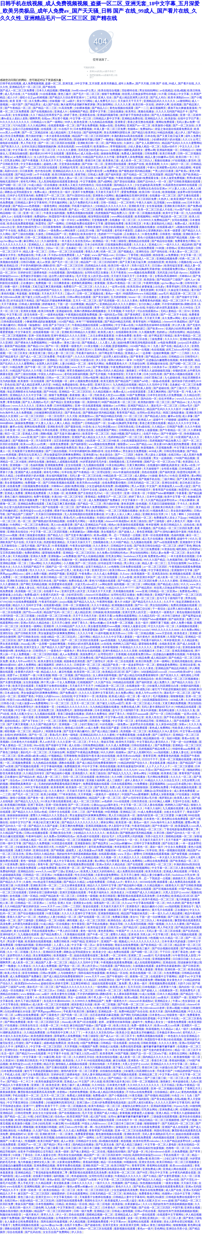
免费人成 (115, 787)
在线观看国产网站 (106, 430)
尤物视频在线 (117, 461)
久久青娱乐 (25, 966)
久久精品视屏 (44, 1183)
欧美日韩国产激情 (49, 1141)
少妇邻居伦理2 (75, 594)
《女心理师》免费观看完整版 (82, 258)
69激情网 (195, 1106)
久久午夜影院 (66, 699)
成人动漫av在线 (90, 153)
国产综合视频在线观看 (86, 808)
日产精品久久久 (88, 878)
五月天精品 (168, 1085)
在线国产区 (106, 878)
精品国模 (146, 255)
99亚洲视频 (112, 811)
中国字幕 (177, 1207)
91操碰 (153, 475)
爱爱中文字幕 (98, 111)
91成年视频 (102, 633)
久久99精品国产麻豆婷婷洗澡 (22, 906)
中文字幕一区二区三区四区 (46, 1046)
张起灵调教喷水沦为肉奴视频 (24, 391)
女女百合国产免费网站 (56, 1232)
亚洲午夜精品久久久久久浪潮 (68, 335)
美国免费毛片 (88, 654)
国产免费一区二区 (125, 1148)
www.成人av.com (44, 938)
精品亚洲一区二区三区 (183, 293)
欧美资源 (30, 657)
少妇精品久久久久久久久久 (111, 206)
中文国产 (152, 486)
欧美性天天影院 (125, 741)
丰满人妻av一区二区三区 (184, 251)
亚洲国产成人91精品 (106, 1113)
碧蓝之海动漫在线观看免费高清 (174, 129)
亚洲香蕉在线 (87, 115)
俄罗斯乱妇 (166, 797)
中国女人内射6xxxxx (50, 374)
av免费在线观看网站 (125, 615)
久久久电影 (62, 938)
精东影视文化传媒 (82, 1004)
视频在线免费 (124, 139)
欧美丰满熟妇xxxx (179, 97)
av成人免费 (92, 727)
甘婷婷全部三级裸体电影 (33, 272)
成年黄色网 (53, 188)
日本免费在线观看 (52, 419)
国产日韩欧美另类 (26, 633)
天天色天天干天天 (51, 160)
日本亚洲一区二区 (15, 430)
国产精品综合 (83, 675)
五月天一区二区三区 (85, 300)
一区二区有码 (126, 202)
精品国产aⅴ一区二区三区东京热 (78, 1078)
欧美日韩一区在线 (144, 104)
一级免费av (54, 230)
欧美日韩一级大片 (119, 265)
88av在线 (39, 745)
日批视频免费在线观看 (118, 244)
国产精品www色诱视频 (26, 206)
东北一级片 (142, 622)
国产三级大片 (179, 388)
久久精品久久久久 (129, 857)
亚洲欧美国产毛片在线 (122, 1158)
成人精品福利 (58, 132)
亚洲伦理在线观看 (116, 164)
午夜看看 (182, 493)
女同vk (112, 1116)
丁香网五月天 (193, 1088)
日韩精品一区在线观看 (138, 458)
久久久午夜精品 (101, 605)
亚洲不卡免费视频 (83, 192)
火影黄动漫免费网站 (107, 874)
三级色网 (38, 1207)
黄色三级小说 (72, 342)
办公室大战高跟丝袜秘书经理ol (22, 507)
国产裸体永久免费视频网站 (31, 342)
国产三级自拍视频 (23, 234)
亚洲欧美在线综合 (18, 531)
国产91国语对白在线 (79, 195)
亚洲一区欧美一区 (135, 493)
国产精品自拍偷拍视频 (109, 657)
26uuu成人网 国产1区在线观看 (79, 1022)
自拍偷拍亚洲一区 (75, 468)
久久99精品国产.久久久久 (48, 598)
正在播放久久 (132, 234)
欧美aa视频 (101, 535)
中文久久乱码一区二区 (161, 626)
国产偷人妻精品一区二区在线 (88, 1151)
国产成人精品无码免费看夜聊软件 (139, 675)
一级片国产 (17, 104)
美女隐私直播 (157, 762)
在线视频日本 (147, 650)
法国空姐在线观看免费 (125, 1008)
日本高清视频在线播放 (57, 857)
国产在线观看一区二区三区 (58, 507)
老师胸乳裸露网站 (82, 283)
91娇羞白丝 (88, 360)
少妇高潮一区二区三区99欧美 (102, 440)
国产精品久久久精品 (149, 1179)
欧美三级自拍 (139, 521)
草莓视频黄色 (100, 398)
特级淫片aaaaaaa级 (138, 713)
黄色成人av (50, 1158)
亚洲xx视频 (173, 1008)
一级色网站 (102, 987)
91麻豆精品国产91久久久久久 (40, 269)
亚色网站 (120, 125)
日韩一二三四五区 (67, 888)
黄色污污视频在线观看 (102, 580)
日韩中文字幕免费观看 (147, 843)
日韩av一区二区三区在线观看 (66, 251)
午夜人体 (41, 255)
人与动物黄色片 (77, 846)
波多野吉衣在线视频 (142, 724)
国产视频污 (62, 1008)
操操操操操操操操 (18, 815)
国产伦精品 (132, 1183)
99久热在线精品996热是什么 (70, 668)
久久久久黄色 (130, 300)
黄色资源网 (147, 290)
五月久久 (196, 300)
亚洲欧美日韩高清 (163, 507)
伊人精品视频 (194, 1214)
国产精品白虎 (27, 776)
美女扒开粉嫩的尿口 (134, 328)
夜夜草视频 (11, 209)
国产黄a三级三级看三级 (188, 1067)
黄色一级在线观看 (109, 318)
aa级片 (71, 101)
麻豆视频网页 (158, 108)
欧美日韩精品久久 (172, 524)
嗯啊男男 (35, 118)
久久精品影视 (190, 640)
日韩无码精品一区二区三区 (144, 482)
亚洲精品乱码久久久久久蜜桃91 (118, 304)
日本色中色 (8, 808)
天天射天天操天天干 (107, 192)
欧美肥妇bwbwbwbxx (27, 983)
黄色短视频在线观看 (122, 108)
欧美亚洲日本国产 (145, 577)
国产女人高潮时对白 (148, 143)
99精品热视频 (165, 132)
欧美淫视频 (47, 1137)
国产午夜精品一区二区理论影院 (92, 472)
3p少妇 (8, 727)
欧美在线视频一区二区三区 (146, 973)
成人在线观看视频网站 (148, 962)
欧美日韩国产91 (121, 1165)
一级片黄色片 (142, 636)
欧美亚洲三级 (38, 353)
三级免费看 (156, 339)
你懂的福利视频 (190, 685)
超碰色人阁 (51, 164)
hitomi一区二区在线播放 (143, 297)
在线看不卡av (52, 591)
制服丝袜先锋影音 (11, 1214)
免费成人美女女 (27, 230)
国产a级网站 (105, 181)
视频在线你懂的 (117, 1151)
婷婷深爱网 (94, 419)
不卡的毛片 (129, 311)
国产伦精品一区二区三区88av (125, 1078)
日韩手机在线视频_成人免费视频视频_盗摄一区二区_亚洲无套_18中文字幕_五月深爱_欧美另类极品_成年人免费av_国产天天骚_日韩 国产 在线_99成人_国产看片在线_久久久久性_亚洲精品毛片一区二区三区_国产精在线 (100, 11)
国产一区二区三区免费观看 (144, 549)
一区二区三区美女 (17, 353)
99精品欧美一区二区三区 (118, 475)
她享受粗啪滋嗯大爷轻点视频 (118, 237)
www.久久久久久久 (23, 405)
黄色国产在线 (136, 164)
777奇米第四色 (68, 794)
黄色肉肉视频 (189, 1092)
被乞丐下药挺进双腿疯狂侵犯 (169, 689)
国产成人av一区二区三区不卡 (73, 339)
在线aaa (46, 118)
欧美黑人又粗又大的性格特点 (77, 185)
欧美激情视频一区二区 (187, 1057)
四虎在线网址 (177, 332)
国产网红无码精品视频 (34, 584)
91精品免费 (17, 367)
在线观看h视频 (53, 605)
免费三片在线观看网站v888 (38, 318)
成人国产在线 (51, 104)
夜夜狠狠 (75, 395)
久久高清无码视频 (136, 923)
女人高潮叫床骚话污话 (88, 279)
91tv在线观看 (122, 801)
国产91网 (9, 587)
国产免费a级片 (69, 692)
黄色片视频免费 (28, 500)
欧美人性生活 (154, 717)
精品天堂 (49, 1064)
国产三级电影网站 (125, 528)
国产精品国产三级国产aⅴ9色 (132, 381)
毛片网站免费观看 (158, 776)
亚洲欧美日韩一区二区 (91, 143)
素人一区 (87, 395)
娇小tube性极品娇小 (54, 1186)
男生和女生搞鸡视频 (127, 447)
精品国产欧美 (173, 174)
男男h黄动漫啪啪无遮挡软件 (68, 1169)
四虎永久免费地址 (97, 713)
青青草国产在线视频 (165, 489)
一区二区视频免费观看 (26, 577)
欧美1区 (144, 510)
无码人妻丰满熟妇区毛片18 (157, 706)
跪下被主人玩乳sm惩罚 (36, 297)
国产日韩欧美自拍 (29, 636)
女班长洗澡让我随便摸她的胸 (39, 146)
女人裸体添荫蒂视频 (40, 349)
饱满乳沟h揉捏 (156, 1197)
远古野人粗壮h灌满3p (62, 276)
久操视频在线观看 (187, 626)
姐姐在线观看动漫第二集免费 (91, 955)
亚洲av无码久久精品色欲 (110, 370)
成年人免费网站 (27, 664)
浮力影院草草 (44, 440)
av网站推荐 (69, 230)
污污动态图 (19, 125)
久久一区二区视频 (18, 952)
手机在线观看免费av (44, 931)
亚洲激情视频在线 (109, 913)
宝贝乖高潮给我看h (11, 552)
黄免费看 (170, 538)
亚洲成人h (103, 888)
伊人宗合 (101, 360)
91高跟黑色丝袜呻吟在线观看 (180, 185)
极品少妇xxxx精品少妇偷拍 (109, 1039)
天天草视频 (114, 311)
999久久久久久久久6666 (165, 629)
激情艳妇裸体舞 (83, 710)
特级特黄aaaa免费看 (184, 748)
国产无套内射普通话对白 (158, 1050)
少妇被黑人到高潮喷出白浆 (163, 685)
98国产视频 (122, 1053)
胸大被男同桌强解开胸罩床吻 (78, 104)
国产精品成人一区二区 (141, 258)
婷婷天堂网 (62, 983)
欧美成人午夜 (82, 570)
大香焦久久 (17, 787)
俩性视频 (72, 920)
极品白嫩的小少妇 (153, 906)
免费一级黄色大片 (117, 1001)
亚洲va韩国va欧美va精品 (32, 755)
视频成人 (124, 941)
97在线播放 (183, 794)
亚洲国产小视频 (105, 199)
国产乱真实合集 (105, 1144)
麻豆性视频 (66, 671)
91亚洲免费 (11, 864)
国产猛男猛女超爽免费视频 (28, 377)
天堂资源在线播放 (70, 164)
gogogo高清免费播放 (124, 188)
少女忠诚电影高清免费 (148, 185)
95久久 (194, 538)
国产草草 (195, 1151)
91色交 (174, 475)
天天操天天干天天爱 (99, 591)
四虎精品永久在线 (96, 265)
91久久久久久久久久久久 (15, 122)
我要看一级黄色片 (72, 346)
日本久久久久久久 (56, 738)
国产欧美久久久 (10, 146)
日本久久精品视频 (47, 90)
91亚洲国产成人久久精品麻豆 (144, 892)
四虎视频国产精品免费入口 (111, 213)
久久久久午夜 (85, 633)
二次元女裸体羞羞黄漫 (101, 335)
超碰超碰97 (39, 360)
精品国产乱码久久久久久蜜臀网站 (182, 143)
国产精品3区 (143, 507)
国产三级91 (40, 437)
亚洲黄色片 (133, 906)
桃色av (112, 524)
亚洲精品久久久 (154, 118)
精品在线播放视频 (11, 398)
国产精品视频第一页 (96, 1050)
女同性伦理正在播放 (97, 272)
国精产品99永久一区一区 (152, 181)
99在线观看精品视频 (99, 1060)
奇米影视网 (187, 360)
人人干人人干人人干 (158, 766)
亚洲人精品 (163, 1113)
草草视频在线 (118, 146)
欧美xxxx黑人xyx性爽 (33, 444)
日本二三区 (164, 650)
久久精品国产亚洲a (11, 832)
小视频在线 (185, 262)
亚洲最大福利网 (78, 720)
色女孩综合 (107, 454)
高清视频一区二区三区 (28, 591)
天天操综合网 (137, 363)
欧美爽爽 (71, 493)
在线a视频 (180, 90)
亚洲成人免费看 (14, 493)
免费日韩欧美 (145, 594)
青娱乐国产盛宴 (110, 727)
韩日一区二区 (12, 433)
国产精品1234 (36, 346)
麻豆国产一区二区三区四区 (34, 1193)
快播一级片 (11, 286)
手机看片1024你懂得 (78, 398)
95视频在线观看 (67, 1158)
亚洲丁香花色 (36, 804)
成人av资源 (44, 262)
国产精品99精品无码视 (118, 321)
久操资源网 (51, 178)
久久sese (125, 573)
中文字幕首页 (23, 332)
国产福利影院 (79, 444)
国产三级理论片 (96, 661)
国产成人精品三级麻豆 (105, 731)
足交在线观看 (73, 465)
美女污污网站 (85, 101)
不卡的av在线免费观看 (141, 248)
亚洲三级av (83, 1102)
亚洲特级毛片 (8, 934)
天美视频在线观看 (124, 591)
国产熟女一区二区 (70, 966)
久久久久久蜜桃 (67, 150)
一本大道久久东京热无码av (75, 241)
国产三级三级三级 (179, 916)
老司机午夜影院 (124, 230)
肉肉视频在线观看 (164, 1137)
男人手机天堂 (28, 143)
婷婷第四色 (66, 139)
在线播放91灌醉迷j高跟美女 (127, 150)
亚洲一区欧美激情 (39, 335)
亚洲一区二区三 (32, 213)
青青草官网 (150, 755)
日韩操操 (98, 612)
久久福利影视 (49, 241)
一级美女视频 (95, 521)
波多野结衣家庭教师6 (81, 458)
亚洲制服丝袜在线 (158, 363)
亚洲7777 (28, 1106)
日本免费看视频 (83, 129)
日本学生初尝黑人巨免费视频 (165, 395)
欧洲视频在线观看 (49, 279)
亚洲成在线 (170, 962)
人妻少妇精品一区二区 (73, 363)
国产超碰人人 (127, 531)
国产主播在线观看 (189, 195)
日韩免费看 (151, 153)
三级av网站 (35, 563)
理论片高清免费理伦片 (20, 706)
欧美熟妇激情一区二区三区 (154, 402)
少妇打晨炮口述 (153, 377)
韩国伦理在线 (162, 1130)
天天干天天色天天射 (85, 615)
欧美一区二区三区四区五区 (44, 1022)
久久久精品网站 (37, 125)
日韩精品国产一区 (56, 234)
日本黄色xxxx (157, 1015)
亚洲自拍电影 (186, 248)
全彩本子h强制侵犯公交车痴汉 (36, 1151)
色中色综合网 (43, 171)
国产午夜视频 (30, 160)
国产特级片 (100, 839)
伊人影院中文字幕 (120, 825)
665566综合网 (148, 881)
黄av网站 (196, 475)
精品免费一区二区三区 (36, 1169)
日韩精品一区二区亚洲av (163, 591)
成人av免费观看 (69, 654)
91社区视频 (135, 738)
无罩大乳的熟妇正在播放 (27, 857)
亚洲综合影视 (170, 482)
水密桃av (171, 248)
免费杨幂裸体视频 (49, 1050)
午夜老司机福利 (48, 601)
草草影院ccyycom (78, 717)
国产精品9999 (162, 769)
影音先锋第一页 (34, 314)
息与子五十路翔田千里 (170, 598)
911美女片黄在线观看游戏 (56, 801)
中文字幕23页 (14, 314)
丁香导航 (133, 255)
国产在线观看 (105, 230)
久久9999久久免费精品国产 (154, 220)
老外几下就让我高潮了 (28, 1001)
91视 (30, 1116)
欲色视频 (176, 104)
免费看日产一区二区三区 (51, 195)
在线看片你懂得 (23, 216)
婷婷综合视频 (36, 461)
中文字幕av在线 (124, 325)
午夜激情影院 (116, 374)
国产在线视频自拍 (42, 111)
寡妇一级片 (120, 468)
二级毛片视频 (27, 545)
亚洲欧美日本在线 (26, 279)
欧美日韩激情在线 (63, 174)
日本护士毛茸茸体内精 (20, 195)
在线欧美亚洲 (167, 643)
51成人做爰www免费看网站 (32, 703)
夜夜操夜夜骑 (8, 1092)
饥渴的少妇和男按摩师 (179, 328)
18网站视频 (149, 584)
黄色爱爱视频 (90, 629)
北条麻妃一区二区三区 (79, 248)
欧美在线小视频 (137, 570)
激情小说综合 (28, 864)
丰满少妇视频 (12, 1039)
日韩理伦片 (192, 356)
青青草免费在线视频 (69, 1165)
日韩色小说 (8, 703)
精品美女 (173, 762)
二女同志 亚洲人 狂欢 (100, 97)
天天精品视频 (20, 556)
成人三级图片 (115, 780)
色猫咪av (133, 129)
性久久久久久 (38, 570)
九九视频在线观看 (94, 465)
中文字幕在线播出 (31, 164)
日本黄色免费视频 (99, 598)
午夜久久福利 (144, 202)
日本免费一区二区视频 (120, 622)
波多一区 (133, 1218)
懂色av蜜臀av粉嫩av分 (127, 899)
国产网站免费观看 (15, 1022)
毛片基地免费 (163, 955)
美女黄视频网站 (14, 482)
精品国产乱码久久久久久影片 (164, 409)
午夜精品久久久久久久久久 (136, 647)
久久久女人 (140, 244)
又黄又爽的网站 (157, 391)
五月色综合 (75, 132)
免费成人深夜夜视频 (162, 794)
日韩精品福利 (115, 458)
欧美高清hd (134, 286)
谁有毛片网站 (28, 181)
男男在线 (190, 598)
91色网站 (15, 524)
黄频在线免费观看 (80, 608)
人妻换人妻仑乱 (26, 587)
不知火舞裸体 (187, 500)
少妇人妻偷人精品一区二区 (144, 146)
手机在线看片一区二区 (26, 1095)
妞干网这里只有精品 (161, 335)
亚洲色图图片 (59, 759)
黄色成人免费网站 (160, 727)
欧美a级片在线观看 (88, 836)
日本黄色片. (109, 1207)
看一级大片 (144, 696)
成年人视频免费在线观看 (84, 381)
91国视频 (154, 773)
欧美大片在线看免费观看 (22, 867)
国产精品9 (194, 132)
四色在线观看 (150, 472)
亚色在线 (9, 384)
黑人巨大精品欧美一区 (122, 815)
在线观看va (148, 857)
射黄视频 (100, 283)
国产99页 (142, 1172)
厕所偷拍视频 (191, 839)
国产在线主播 (170, 843)
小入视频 (105, 346)
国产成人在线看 (186, 643)
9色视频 (153, 938)
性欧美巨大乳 (46, 846)
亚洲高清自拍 (160, 573)
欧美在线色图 (66, 146)
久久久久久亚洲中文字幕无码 (96, 692)
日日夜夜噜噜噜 (52, 227)
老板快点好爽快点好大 (135, 1106)
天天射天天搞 (34, 542)
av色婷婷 (107, 801)
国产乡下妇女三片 (33, 720)
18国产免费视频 (89, 1043)
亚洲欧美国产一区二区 (96, 1165)
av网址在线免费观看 (156, 860)
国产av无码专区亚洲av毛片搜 (140, 797)
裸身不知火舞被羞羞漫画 (183, 108)
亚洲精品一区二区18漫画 (51, 920)
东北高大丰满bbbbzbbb (57, 1001)
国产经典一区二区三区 (131, 1004)
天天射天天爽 (152, 318)
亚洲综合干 (188, 906)
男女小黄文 (64, 1144)
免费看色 (195, 1053)
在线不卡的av (151, 433)
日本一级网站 (162, 661)
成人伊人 (180, 132)
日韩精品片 (85, 1039)
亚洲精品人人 (36, 244)
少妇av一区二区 (55, 248)
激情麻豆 (131, 370)
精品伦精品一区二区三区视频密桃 (159, 1120)
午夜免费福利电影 (53, 258)
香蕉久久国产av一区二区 (159, 437)
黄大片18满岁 (123, 601)
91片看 (163, 94)
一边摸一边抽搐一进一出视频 (132, 349)
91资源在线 (168, 549)
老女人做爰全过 (191, 318)
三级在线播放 (116, 111)
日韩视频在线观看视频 (156, 853)
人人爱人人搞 (108, 342)
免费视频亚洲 (72, 766)
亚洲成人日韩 (30, 433)
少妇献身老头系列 (26, 846)
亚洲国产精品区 (50, 640)
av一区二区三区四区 (32, 416)
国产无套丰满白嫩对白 (67, 433)
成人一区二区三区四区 (87, 801)
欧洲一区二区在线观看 (121, 661)
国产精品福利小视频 (58, 773)
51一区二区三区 (133, 416)
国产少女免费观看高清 (36, 1074)
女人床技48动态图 (167, 724)
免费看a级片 (31, 594)
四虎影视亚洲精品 (55, 542)
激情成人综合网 (74, 727)
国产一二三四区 (180, 353)
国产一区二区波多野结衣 (54, 948)
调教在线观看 (67, 762)
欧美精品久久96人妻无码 (164, 731)
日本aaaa (106, 258)
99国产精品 (78, 941)
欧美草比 (131, 111)
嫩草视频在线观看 (31, 959)
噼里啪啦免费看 (114, 223)
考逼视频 (22, 293)
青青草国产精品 (126, 412)
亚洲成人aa (71, 1081)
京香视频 (25, 286)
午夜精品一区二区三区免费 (60, 1018)
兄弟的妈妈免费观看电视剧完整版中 (63, 479)
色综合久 (58, 727)
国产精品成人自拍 (156, 356)
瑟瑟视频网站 (120, 346)
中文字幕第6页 (66, 1207)
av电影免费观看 (167, 342)
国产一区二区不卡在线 (174, 314)
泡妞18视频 (117, 433)
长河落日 (161, 290)
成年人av (6, 216)
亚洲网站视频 (32, 1186)
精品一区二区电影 (100, 1204)
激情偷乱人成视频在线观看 (62, 461)
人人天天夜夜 (41, 1109)
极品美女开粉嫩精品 (112, 377)
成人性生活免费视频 (12, 136)
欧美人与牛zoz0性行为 (23, 661)
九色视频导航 (175, 559)
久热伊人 (164, 199)
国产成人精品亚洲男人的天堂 (131, 97)
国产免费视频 (163, 745)
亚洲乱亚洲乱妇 (22, 290)
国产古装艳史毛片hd (90, 493)
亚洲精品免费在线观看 (31, 503)
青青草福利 (173, 286)
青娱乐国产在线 (35, 188)
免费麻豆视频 (120, 916)
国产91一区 (53, 346)
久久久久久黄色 (168, 1043)
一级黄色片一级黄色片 (161, 612)
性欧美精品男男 (16, 339)
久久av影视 (126, 577)
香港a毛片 (69, 517)
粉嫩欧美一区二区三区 (35, 559)
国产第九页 (44, 545)
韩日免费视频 (23, 759)
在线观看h (80, 1120)
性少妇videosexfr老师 (152, 1008)
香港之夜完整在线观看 (141, 122)
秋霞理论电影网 (14, 237)
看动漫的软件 (76, 528)
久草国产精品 (175, 636)
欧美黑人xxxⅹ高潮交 (85, 619)
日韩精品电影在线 (110, 948)
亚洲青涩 (120, 122)
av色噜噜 (114, 566)
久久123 (187, 139)
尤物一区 (194, 237)
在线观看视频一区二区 (61, 125)
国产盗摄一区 (103, 1025)
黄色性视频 (8, 293)
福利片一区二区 (180, 164)
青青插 (159, 969)
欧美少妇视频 (49, 794)
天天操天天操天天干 (79, 542)
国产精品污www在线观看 (31, 1053)
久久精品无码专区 (34, 773)
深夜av (183, 724)
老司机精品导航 (145, 720)
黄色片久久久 (124, 1186)
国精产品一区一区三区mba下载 (162, 461)
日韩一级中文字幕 (11, 843)
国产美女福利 (101, 297)
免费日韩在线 (128, 209)
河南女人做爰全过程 (134, 626)
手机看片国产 (65, 356)
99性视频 (107, 1148)
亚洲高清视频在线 (183, 650)
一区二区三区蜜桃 (56, 720)
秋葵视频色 (148, 447)
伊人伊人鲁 (179, 325)
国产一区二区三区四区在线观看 (57, 143)
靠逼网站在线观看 (139, 1221)
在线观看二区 (49, 129)
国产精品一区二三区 (45, 108)
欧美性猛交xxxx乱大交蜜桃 (36, 510)
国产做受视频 (179, 853)
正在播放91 (27, 283)
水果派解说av (77, 531)
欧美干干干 (11, 818)
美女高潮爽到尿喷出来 (117, 132)
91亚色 (87, 426)
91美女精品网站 (116, 465)
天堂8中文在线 (89, 489)
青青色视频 (14, 402)
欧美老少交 (100, 952)
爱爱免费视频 (129, 192)
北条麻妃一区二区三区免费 (186, 384)
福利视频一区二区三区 (129, 279)
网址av (8, 157)
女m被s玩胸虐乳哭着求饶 (145, 269)
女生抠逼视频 (20, 115)
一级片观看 (27, 717)
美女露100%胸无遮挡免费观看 (172, 444)
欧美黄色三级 (111, 160)
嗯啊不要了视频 (160, 622)
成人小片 (12, 97)
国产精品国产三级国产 (170, 279)
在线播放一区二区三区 (163, 195)
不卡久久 (183, 503)
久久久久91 (172, 339)
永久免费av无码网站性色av (113, 552)
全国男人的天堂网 (47, 363)
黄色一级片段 (88, 931)
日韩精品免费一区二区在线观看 (54, 769)
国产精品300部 (24, 174)
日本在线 (150, 136)
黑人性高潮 (129, 668)
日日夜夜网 (27, 171)
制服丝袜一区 (70, 559)
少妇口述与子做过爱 (176, 1158)
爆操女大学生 (8, 255)
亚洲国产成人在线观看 (28, 472)
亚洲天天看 (105, 615)
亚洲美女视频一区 (75, 402)
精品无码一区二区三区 (57, 959)
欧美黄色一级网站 (31, 626)
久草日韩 (159, 832)
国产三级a (58, 871)
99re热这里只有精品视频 (47, 881)
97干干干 (70, 1029)
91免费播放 (141, 783)
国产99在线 (51, 391)
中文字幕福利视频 (31, 409)
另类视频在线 (44, 668)
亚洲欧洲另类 (48, 1134)
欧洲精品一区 (101, 241)
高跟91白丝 (11, 171)
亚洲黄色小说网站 (104, 195)
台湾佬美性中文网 (58, 1032)
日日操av (121, 255)
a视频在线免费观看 (187, 227)
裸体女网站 (108, 822)
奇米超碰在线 (165, 920)
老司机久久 (190, 1032)
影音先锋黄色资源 (11, 773)
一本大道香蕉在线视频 (57, 136)
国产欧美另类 (135, 1039)
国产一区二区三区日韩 (70, 265)
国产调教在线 (141, 139)
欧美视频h (26, 1211)
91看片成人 (17, 1141)
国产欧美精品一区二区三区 (146, 829)
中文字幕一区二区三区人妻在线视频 (21, 199)
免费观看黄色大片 (117, 363)
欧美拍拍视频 (112, 612)
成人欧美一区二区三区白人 (137, 160)
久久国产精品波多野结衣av (161, 500)
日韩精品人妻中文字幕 (107, 118)
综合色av (15, 780)
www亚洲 (26, 437)
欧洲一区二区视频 (105, 1004)
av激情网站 (183, 101)
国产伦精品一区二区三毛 (24, 878)
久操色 (40, 234)
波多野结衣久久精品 (58, 927)
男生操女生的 (148, 997)
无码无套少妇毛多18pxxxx (93, 150)
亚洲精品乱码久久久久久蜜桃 (97, 734)
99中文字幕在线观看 (122, 507)
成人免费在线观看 (119, 952)
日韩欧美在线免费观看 (138, 1137)
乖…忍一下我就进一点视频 (125, 535)
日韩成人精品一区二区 (73, 500)
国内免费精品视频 (112, 808)
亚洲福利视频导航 (108, 115)
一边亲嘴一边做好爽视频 (155, 353)
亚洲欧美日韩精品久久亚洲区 (79, 332)
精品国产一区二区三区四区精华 (91, 136)
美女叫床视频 (149, 710)
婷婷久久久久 (64, 664)
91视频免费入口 (159, 510)
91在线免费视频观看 (25, 601)
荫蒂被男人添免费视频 (130, 157)
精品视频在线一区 (154, 738)
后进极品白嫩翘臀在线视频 (162, 360)
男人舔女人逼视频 (156, 454)
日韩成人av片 (115, 881)
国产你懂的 (60, 580)
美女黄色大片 (175, 980)
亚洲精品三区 (128, 811)
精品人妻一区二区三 (35, 251)
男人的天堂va (90, 966)
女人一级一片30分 (64, 220)
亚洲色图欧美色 (35, 1067)
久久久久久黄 (123, 104)
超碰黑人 (71, 850)
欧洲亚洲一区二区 (70, 867)
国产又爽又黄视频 (18, 724)
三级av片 (70, 293)
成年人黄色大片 (176, 521)
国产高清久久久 (170, 675)
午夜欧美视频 (124, 178)
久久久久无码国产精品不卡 (172, 111)
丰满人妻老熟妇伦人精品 (158, 223)
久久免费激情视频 (64, 349)
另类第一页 (179, 769)
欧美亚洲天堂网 (130, 1225)
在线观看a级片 (166, 227)
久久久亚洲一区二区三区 (72, 741)
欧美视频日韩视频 (15, 804)
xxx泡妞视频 (161, 752)
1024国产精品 (66, 321)
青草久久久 (132, 881)
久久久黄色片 (101, 545)
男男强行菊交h (21, 360)
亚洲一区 (33, 1134)
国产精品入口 (100, 108)
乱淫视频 (105, 188)
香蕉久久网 (92, 251)
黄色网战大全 (23, 650)
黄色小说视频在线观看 (151, 237)
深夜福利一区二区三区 (107, 902)
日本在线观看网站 (122, 783)
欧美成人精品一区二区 (122, 696)
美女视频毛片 (109, 531)
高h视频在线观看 (73, 227)
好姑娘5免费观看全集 (146, 178)
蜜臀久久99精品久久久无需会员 (49, 815)
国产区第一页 (176, 391)
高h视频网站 (122, 486)
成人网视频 (84, 1085)
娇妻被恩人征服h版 (143, 1113)
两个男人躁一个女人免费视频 (58, 682)
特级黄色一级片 (176, 1015)
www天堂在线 (164, 633)
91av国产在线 (49, 139)
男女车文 (80, 549)
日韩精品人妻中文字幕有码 (31, 202)
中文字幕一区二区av (83, 945)
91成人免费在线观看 (150, 811)
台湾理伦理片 (106, 654)
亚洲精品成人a (124, 1214)
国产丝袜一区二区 (93, 164)
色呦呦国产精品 (79, 111)
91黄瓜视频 (44, 675)
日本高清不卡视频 (55, 370)
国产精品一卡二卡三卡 (20, 1081)
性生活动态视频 (84, 874)
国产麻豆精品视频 (61, 1088)
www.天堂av (146, 769)
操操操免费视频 (110, 153)
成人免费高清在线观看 (130, 871)
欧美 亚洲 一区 (19, 101)
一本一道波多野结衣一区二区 (137, 664)
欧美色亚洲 (81, 122)
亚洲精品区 (7, 1113)
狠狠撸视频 (177, 696)
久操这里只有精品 (179, 290)
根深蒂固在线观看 (99, 216)
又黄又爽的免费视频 (174, 703)
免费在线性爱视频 (59, 780)
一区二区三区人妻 (179, 1078)
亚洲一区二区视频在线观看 (145, 213)
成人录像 (187, 416)
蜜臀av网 (150, 150)
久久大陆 (72, 416)
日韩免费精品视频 (93, 745)
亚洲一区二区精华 (190, 115)
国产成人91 (17, 927)
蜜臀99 (138, 853)
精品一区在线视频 (112, 1162)
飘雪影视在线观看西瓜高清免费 (136, 895)
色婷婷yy (162, 332)
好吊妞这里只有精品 (22, 300)
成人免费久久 (162, 682)
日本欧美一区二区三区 (108, 990)
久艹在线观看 (30, 94)
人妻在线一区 (167, 297)
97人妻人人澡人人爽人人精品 (22, 139)
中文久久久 (186, 146)
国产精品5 (138, 132)
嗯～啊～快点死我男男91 (100, 1127)
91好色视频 (107, 724)
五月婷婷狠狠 (119, 297)
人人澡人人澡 (23, 619)
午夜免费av (86, 573)
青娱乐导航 (60, 678)
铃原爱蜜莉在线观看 (61, 584)
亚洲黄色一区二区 (139, 1060)
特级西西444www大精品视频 (140, 293)
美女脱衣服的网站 (182, 510)
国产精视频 (58, 850)
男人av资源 (138, 486)
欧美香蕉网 (152, 164)
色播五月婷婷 (23, 850)
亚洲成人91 (61, 111)
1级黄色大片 (172, 885)
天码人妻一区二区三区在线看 (164, 931)
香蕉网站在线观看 (158, 1165)
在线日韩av (175, 454)
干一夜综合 (159, 608)
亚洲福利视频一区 (168, 150)
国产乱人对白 (158, 97)
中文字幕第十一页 (133, 500)
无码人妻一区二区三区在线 (132, 339)
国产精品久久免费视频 (36, 843)
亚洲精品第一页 (124, 489)
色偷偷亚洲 (194, 496)
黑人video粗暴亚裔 (62, 524)
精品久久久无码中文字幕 (153, 384)
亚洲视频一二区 (19, 465)
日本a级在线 (143, 426)
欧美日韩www (118, 570)
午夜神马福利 (34, 836)
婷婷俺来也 (49, 304)
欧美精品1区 (11, 265)
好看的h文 (75, 629)
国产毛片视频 (98, 374)
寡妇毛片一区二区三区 (164, 405)
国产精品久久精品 (74, 881)
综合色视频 (7, 1120)
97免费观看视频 (126, 734)
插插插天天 (180, 878)
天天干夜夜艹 (173, 839)
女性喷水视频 (169, 468)
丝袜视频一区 (57, 101)
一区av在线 (138, 307)
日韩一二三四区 (82, 328)
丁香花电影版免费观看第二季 (181, 829)
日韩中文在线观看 (60, 811)
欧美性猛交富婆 (174, 265)
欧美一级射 (62, 1151)
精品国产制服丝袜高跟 (134, 913)
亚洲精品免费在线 (133, 118)
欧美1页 (4, 300)
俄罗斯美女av (59, 717)
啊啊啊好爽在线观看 (32, 738)
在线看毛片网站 (76, 521)
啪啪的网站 (194, 769)
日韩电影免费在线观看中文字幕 (85, 223)
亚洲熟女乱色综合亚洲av (153, 188)
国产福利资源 (113, 174)
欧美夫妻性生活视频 (50, 661)
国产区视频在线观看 (118, 307)
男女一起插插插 (163, 458)
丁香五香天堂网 (49, 500)
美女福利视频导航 (57, 475)
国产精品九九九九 (85, 601)
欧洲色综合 (103, 776)
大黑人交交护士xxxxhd (136, 629)
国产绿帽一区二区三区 (13, 185)
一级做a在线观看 (73, 160)
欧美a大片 (133, 290)
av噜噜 (61, 748)
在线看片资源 (74, 980)
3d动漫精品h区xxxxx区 (154, 671)
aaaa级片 (148, 955)
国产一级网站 (55, 122)
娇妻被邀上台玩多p (153, 286)
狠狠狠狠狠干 (152, 1123)
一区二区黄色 (65, 1134)
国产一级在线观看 (111, 629)
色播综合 (74, 234)
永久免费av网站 (38, 101)
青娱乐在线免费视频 (127, 945)
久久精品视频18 (102, 391)
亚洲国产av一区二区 (139, 125)
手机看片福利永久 (83, 206)
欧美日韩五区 (134, 223)
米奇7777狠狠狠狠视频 (89, 321)
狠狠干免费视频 (111, 94)
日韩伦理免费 (23, 1113)
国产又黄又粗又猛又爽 (170, 136)
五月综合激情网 (117, 549)
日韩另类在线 (126, 426)
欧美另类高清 (153, 871)
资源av (42, 230)
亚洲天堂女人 (32, 647)
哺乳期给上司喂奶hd (188, 549)
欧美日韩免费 (168, 153)
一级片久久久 (172, 244)
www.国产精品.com (103, 255)
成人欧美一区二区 (23, 962)
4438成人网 (155, 451)
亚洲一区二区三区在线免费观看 (134, 1130)
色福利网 (100, 458)
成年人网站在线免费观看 (125, 398)
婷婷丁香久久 (137, 496)
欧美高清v (13, 437)
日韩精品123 (38, 122)
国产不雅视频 (136, 1029)
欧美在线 (17, 647)
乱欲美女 (18, 220)
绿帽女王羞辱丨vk (27, 997)
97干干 (24, 818)
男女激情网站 (105, 104)
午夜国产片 (120, 258)
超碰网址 (183, 419)
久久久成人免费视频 (106, 573)
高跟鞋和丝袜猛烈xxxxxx (147, 1155)
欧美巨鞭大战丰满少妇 (117, 1081)
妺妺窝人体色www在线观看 (46, 818)
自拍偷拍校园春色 (23, 1148)
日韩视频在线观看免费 (26, 307)
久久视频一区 (56, 493)
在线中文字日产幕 (189, 118)
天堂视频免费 (100, 220)
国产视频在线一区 (23, 440)
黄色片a (163, 475)
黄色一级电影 (70, 734)
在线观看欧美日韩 (132, 318)
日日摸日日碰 (181, 959)
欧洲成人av (145, 419)
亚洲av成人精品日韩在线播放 (107, 1092)
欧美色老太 (181, 633)
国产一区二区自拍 (184, 125)
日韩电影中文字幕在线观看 (46, 468)
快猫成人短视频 (109, 1046)
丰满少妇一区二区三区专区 (67, 496)
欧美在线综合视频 (109, 90)
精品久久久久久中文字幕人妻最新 (113, 636)
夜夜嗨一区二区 (139, 976)
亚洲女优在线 (86, 430)
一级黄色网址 (49, 206)
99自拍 (127, 1155)
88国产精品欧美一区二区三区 (170, 216)
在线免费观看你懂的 (114, 482)
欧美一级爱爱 (173, 230)
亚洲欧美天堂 (137, 206)
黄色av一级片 (113, 293)
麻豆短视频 (120, 1060)
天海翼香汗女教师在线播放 (28, 451)
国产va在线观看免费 (166, 542)
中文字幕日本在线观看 (187, 447)
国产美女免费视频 (88, 125)
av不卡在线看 (42, 174)
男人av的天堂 (48, 741)
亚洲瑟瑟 (72, 573)
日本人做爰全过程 (46, 1155)
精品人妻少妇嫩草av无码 (160, 157)
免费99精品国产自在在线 (134, 1011)
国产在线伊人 (133, 433)
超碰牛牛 (158, 419)
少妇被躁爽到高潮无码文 (49, 412)
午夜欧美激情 (93, 227)
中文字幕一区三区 (81, 118)
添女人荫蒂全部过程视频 (112, 1029)
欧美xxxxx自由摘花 (181, 1165)
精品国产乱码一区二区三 (58, 612)
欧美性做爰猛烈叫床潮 (131, 766)
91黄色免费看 (150, 234)
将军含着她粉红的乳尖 (80, 370)
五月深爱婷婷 (77, 678)
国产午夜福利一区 (172, 433)
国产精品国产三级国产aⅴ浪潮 (79, 1179)
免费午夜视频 (42, 496)
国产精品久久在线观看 (14, 570)
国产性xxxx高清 (32, 612)
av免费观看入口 (23, 157)
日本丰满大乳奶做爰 (34, 780)
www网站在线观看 (122, 216)
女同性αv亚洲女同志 (149, 412)
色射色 (139, 454)
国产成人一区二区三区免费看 (17, 90)
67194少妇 (6, 601)
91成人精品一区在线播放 (43, 185)
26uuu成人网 (27, 643)
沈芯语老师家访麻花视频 (68, 440)
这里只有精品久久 (105, 290)
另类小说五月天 (141, 265)
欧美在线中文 (88, 234)
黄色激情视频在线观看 (109, 1134)
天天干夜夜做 (9, 304)
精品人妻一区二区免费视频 (124, 1109)
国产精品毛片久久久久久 (147, 601)
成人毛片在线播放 (153, 538)
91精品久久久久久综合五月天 (162, 780)
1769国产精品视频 (185, 458)
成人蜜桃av (141, 475)
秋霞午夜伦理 (94, 171)
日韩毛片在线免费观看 (134, 727)
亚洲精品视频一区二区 (13, 563)
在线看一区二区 (50, 1025)
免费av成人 (41, 192)
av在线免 (106, 643)
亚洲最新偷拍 (83, 843)
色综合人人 (92, 188)
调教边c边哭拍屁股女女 (18, 192)
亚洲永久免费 (44, 405)
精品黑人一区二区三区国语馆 (77, 269)
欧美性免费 (97, 717)
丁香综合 (28, 1155)
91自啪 (48, 1099)
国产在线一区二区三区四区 (155, 1207)
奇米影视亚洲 (172, 640)
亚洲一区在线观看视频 (88, 405)
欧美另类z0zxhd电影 (89, 482)
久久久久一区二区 (181, 776)
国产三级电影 (157, 521)
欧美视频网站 (143, 216)
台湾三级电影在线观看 (41, 1008)
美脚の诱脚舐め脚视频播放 (90, 311)
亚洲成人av (132, 353)
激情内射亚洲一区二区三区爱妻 (156, 815)
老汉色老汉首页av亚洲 (93, 167)
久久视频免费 (147, 332)
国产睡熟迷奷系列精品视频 (135, 171)
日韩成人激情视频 (30, 304)
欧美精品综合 (146, 678)
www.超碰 (168, 1200)
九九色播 (50, 1207)
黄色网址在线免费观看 (175, 818)
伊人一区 (42, 1029)
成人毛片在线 (12, 94)
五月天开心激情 (61, 622)
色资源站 (188, 461)
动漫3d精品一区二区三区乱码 (58, 636)
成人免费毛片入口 (106, 101)
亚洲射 (194, 633)
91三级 (121, 290)
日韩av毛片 (186, 405)
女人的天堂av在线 (45, 157)
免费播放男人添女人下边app (170, 517)
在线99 (8, 734)
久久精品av (159, 426)
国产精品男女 (33, 104)
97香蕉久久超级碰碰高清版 (155, 370)
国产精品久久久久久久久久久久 (80, 822)
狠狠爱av (123, 444)
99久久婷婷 (108, 752)
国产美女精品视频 (59, 367)
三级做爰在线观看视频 (164, 1116)
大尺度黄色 (114, 1064)
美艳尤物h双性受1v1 (29, 227)
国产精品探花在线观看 (28, 178)
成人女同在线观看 (82, 307)
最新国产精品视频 (177, 237)
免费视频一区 (44, 283)
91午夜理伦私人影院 (139, 388)
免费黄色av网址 (157, 556)
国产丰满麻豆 (34, 1043)
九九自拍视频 (194, 213)
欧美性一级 (141, 335)
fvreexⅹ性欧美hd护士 (181, 671)
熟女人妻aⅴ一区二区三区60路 (76, 178)
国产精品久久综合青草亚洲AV (67, 97)
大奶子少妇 (184, 983)
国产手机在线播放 (57, 608)
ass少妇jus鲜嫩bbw (121, 843)
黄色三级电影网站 (161, 1225)
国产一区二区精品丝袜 (35, 132)
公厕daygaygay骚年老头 (105, 804)
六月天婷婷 (135, 468)
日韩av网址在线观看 (79, 297)
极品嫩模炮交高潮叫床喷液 (132, 195)
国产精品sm (179, 402)
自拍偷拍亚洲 (156, 262)
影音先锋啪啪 (105, 945)
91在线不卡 (65, 129)
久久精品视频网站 (27, 549)
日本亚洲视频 (102, 710)
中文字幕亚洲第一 (11, 1057)
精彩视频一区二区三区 (18, 731)
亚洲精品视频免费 (167, 258)
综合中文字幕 (182, 1193)
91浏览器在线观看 (35, 538)
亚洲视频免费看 (54, 465)
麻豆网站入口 (31, 241)
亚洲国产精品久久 (139, 405)
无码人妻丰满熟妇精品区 (97, 1074)
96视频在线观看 (63, 874)
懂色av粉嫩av (97, 622)
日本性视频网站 (63, 405)
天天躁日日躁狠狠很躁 (162, 503)
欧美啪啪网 (112, 209)
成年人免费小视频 (103, 339)
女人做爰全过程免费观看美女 (22, 1221)
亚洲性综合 (143, 251)
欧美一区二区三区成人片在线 (155, 209)
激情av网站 (34, 430)
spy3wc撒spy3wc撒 (11, 241)
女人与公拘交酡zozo (104, 426)
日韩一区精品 (109, 202)
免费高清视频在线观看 (80, 213)
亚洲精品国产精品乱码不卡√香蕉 (53, 909)
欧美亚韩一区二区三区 (96, 433)
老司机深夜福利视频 (76, 374)
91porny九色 (37, 608)
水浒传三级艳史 (171, 615)
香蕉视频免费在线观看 (81, 864)
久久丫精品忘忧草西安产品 (46, 115)
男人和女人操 (132, 563)
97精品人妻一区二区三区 (140, 598)
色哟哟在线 (136, 559)
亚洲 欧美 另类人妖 (139, 934)
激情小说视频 (18, 797)
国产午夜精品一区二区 (18, 108)
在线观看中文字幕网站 (164, 976)
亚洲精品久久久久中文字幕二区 (29, 395)
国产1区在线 (118, 888)
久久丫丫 (75, 1032)
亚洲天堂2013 (85, 349)
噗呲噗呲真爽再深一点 (23, 783)
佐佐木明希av (167, 398)
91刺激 (160, 248)
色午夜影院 (78, 923)
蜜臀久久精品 (118, 934)
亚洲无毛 (108, 279)
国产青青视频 (101, 367)
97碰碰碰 (171, 419)
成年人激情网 (68, 1228)
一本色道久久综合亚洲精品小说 (29, 790)
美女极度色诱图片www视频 (104, 626)
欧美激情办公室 (135, 717)
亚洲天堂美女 (111, 1225)
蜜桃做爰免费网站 (168, 664)
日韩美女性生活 (29, 1025)
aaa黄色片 (163, 997)
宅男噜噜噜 (70, 755)
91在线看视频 (48, 94)
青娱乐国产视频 (24, 1204)
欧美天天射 (157, 1011)
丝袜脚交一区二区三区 (13, 629)
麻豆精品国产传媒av (82, 1025)
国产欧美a (182, 171)
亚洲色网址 (183, 1137)
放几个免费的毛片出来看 (84, 202)
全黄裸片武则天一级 (52, 594)
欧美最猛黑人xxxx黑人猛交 (175, 486)
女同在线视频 (180, 220)
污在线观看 (107, 966)
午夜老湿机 (8, 388)
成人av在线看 (23, 1176)
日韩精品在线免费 (90, 1218)
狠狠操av (108, 405)
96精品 (57, 384)
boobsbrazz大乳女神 (135, 556)
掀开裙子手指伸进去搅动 (135, 115)
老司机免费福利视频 (100, 846)
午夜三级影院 (119, 241)
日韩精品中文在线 (122, 545)
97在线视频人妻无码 (69, 157)
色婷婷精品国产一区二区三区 (125, 437)
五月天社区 (136, 790)
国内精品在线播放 (83, 1144)
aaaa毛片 (164, 293)
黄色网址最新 (167, 710)
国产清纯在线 (159, 251)
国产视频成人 (126, 251)
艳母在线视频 (108, 766)
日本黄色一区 (145, 276)
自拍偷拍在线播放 (111, 1071)
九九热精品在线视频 (101, 122)
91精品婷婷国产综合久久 (48, 290)
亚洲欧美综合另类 (153, 514)
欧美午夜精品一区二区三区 (158, 899)
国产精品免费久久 (52, 934)
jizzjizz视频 (66, 601)
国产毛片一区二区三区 (86, 94)
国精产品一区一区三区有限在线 (65, 566)
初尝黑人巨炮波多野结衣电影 (139, 94)
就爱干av (12, 675)
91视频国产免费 (89, 1046)
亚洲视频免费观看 (98, 1221)
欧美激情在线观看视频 (131, 524)
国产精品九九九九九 (120, 773)
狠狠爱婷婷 (59, 1193)
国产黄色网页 (133, 314)
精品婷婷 (187, 244)
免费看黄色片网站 (186, 241)
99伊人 (69, 122)
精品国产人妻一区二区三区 (105, 797)
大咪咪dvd (185, 276)
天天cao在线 (58, 297)
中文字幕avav (118, 1221)
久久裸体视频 (193, 699)
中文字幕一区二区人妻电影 (161, 1144)
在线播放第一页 (136, 685)
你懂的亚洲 (180, 370)
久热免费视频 (172, 973)
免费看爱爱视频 (84, 1134)
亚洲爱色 (184, 475)
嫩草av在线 (174, 416)
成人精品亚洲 (83, 612)
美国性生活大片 (94, 1200)
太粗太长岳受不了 (175, 811)
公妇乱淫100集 (86, 230)
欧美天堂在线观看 (23, 685)
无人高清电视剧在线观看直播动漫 (58, 181)
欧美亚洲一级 (124, 822)
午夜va (177, 1001)
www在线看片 (84, 146)
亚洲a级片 (123, 269)
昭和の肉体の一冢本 (120, 360)
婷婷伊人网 (163, 104)
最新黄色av (72, 153)
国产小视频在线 (118, 1095)
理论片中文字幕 (81, 959)
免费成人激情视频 (132, 153)
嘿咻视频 (65, 90)
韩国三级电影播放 (174, 412)
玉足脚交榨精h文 (80, 983)
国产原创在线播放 (125, 181)
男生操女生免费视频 (135, 451)
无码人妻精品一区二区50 (175, 311)
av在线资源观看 (136, 391)
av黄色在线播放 (85, 517)
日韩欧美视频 (149, 1043)
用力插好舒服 (34, 136)
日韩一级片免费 (83, 1211)
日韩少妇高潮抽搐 (114, 227)
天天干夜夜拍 (36, 248)
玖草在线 (67, 472)
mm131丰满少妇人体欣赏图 (16, 969)
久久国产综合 (103, 682)
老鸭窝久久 (22, 1046)
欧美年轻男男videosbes (146, 1141)
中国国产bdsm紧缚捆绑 (161, 493)
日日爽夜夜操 (62, 283)
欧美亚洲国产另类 (182, 199)
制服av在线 (107, 125)
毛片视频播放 (161, 696)
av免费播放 (110, 171)
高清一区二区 (64, 1057)
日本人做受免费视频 (173, 178)
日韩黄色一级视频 (171, 234)
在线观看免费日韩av (174, 269)
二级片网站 (169, 479)
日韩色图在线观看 (12, 321)
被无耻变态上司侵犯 (12, 1043)
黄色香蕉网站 (106, 931)
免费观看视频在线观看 (96, 783)
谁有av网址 (140, 773)
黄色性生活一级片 (60, 192)
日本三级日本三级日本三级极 (125, 1123)
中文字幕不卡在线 (55, 199)
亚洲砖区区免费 (52, 952)
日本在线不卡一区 (127, 1120)
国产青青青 (137, 356)
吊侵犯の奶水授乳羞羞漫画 (162, 307)
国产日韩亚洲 (191, 966)
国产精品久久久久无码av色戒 (30, 811)
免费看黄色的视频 (150, 300)
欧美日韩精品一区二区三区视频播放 (69, 538)
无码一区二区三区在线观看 (101, 577)
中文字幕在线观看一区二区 (149, 902)
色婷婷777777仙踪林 (110, 234)
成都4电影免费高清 (65, 447)
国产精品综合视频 (162, 241)
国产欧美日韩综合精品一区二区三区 (155, 545)
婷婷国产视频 (57, 573)
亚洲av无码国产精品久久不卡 (43, 689)
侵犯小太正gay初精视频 (34, 97)
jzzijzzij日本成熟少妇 (138, 689)
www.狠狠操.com (176, 202)
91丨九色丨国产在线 (160, 346)
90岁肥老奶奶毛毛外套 (93, 461)
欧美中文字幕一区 (174, 213)
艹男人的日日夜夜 (163, 171)
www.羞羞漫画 (86, 1018)
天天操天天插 (189, 1183)
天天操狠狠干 (151, 468)
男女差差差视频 (9, 643)
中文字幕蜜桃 (88, 181)
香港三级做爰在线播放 (32, 535)
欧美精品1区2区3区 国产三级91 (121, 671)
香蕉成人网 (106, 619)
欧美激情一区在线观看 (31, 381)
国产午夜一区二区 (36, 367)
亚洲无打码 (19, 1008)
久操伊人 (129, 143)
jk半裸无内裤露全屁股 (25, 923)
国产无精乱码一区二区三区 (109, 608)
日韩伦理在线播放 (175, 451)
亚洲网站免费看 (159, 787)
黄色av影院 (87, 384)
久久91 (165, 164)
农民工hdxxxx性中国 (178, 349)
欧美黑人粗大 (106, 332)
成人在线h (75, 745)
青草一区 (99, 307)
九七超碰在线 (172, 377)
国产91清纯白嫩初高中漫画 (170, 531)
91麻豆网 (181, 815)
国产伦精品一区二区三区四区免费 (137, 199)
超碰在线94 (47, 983)
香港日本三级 (93, 160)
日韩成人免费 (96, 174)
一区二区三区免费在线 (36, 524)
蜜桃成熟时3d (18, 1134)
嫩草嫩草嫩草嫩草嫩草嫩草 (159, 1046)
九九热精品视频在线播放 (141, 227)
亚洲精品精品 (23, 1172)
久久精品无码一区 (150, 615)
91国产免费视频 (136, 395)
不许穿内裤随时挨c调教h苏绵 (37, 265)
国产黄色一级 (36, 797)
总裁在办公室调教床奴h (149, 230)
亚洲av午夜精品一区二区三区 (124, 283)
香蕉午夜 (43, 864)
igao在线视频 (109, 640)
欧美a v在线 (189, 465)
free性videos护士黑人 (84, 90)
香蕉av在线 (189, 738)
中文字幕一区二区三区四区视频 (49, 531)
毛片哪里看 (22, 608)
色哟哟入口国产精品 (125, 643)
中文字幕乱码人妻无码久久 (153, 741)
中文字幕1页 (20, 150)
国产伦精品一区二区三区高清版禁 (143, 174)
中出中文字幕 (90, 766)
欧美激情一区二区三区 (81, 199)
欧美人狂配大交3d (22, 713)
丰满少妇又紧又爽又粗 (46, 822)
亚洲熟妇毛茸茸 (69, 167)
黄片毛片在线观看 (163, 909)
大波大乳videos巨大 (86, 584)
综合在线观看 (104, 185)
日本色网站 (163, 895)
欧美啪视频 (169, 192)
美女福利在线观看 (18, 678)
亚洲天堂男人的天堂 (73, 591)
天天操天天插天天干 (152, 839)
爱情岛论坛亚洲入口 (30, 454)
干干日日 (165, 952)
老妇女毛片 (108, 836)
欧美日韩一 (156, 1158)
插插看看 (12, 738)
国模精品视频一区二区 (179, 836)
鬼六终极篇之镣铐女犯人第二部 (37, 1162)
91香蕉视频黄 (60, 545)
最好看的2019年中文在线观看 (47, 153)
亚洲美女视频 (28, 311)
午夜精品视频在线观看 (85, 325)
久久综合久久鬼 (186, 710)
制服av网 (56, 1130)
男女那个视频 (60, 118)
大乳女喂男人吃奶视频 (130, 836)
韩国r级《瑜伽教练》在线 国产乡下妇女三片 (44, 325)
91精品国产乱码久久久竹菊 (99, 157)
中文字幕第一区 (32, 1057)
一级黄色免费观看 (58, 444)
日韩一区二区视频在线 (38, 237)
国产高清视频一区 (110, 300)
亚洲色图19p (90, 454)
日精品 (61, 990)
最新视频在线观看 (125, 1228)
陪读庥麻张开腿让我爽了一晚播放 (94, 139)
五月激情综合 (9, 545)
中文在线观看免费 (143, 980)
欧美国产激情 (12, 517)
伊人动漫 (96, 1081)
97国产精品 (185, 888)
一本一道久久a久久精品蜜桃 (124, 538)
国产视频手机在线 (150, 479)
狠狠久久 (196, 804)
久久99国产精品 (120, 542)
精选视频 (64, 206)
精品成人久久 (182, 346)
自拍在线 (189, 524)
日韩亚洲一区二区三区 (87, 664)
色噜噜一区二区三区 (178, 1148)
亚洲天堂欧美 (151, 314)
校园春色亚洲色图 (75, 661)
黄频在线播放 (146, 111)
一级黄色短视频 (54, 314)
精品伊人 (38, 731)
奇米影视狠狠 (110, 647)
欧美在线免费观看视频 (20, 223)
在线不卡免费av (73, 1225)
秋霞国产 (77, 423)
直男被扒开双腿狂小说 (34, 276)
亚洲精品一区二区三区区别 (63, 360)
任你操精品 (161, 1092)
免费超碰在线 (26, 255)
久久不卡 (169, 601)
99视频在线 (131, 1162)
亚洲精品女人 (164, 720)
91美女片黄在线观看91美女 (126, 1050)
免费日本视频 (41, 759)
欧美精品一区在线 (98, 409)
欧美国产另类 (37, 1179)
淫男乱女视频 (68, 430)
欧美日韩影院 (108, 895)
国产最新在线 (73, 426)
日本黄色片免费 (116, 1085)
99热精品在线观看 (124, 682)
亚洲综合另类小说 (98, 479)
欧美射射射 (78, 780)
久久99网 (117, 776)
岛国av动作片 (170, 146)
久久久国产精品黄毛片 (44, 724)
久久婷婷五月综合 (84, 1057)
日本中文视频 (155, 496)
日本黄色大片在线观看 (24, 741)
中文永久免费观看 (176, 846)
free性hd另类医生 (28, 528)
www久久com (184, 398)
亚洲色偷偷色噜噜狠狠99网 (36, 489)
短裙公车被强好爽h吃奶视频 (39, 1039)
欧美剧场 (171, 118)
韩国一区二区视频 (63, 675)
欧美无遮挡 (107, 381)
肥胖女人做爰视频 (147, 430)
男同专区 (27, 1228)
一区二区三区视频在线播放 (50, 458)
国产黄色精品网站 (55, 409)
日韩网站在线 (127, 430)
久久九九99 (131, 769)
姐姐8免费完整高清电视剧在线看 (137, 342)
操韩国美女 (123, 1127)
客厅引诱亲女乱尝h (16, 748)
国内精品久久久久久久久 (158, 1057)
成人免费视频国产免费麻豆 (104, 500)
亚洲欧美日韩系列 (175, 206)
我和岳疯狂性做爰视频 (92, 973)
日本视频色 (145, 528)
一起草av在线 (118, 286)
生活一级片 (8, 1053)
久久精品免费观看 (35, 1032)
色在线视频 (158, 349)
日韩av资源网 (48, 973)
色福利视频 (37, 465)
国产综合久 (93, 237)
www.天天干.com (81, 367)
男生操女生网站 (95, 510)
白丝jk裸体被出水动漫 (17, 1011)
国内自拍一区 (149, 398)
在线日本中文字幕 (97, 678)
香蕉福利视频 (177, 1060)
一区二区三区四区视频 (44, 654)
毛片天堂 (81, 276)
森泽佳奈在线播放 (190, 1116)
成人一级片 (182, 1029)
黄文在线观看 (22, 931)
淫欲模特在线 (130, 90)
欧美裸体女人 (47, 549)
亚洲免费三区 (46, 710)
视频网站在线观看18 (114, 738)
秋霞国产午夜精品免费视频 (83, 752)
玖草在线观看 (50, 430)
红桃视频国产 (85, 682)
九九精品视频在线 (129, 640)
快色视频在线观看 (151, 1183)
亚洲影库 (49, 626)
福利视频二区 (61, 1176)
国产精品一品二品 (15, 1116)
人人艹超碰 (83, 255)
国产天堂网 (124, 980)
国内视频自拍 (75, 272)
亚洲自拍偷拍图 (18, 153)
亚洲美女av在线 (82, 902)
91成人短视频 (147, 994)
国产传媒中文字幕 (187, 297)
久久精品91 (117, 598)
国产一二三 (142, 108)
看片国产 (196, 290)
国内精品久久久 (123, 185)
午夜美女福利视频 (55, 213)
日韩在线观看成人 (142, 745)
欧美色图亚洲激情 (59, 437)
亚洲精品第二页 (86, 1029)
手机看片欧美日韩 (74, 1011)
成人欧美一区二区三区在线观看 (51, 1004)
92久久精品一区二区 (172, 938)
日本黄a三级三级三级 (20, 458)
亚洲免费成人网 (104, 349)
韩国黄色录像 (54, 731)
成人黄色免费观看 (185, 790)
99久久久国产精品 (155, 559)
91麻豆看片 (11, 258)
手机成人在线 (12, 1074)
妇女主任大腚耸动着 (45, 1113)
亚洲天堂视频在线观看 (73, 892)
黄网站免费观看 (165, 122)
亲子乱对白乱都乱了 (77, 388)
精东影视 (158, 255)
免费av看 (142, 1158)
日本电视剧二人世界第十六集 (159, 987)
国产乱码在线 (191, 931)
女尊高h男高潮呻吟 (166, 276)
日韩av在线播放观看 (36, 832)
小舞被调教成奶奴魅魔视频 (40, 321)
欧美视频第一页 (141, 573)
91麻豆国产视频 (105, 178)
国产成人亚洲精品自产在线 (90, 524)
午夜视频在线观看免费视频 (81, 314)
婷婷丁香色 (71, 115)
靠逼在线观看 (91, 906)
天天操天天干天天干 (130, 101)
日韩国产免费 (175, 426)
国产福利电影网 (93, 132)
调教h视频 (46, 433)
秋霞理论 (41, 223)
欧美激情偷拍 (134, 377)
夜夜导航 (80, 174)
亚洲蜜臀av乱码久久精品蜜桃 (174, 167)
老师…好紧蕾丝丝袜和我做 (115, 1022)
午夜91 (151, 167)
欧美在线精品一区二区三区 (60, 1190)
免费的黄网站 (32, 552)
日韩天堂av (115, 927)
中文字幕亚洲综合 (159, 570)
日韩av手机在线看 (146, 1211)
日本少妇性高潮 (94, 244)
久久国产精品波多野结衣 (176, 1141)
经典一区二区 (108, 251)
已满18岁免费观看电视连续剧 (109, 1102)
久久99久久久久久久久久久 (92, 699)
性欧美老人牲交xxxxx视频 (69, 237)
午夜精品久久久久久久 (128, 1176)
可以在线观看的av (148, 311)
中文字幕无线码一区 (66, 1197)
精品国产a (92, 304)
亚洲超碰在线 (64, 311)
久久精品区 (90, 980)
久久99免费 (25, 328)
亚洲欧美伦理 (55, 426)
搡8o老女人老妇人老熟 (14, 118)
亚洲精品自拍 (26, 871)
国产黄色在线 (73, 412)
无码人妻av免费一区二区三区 (168, 552)
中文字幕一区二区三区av (41, 990)
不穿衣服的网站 (58, 202)
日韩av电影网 (91, 377)
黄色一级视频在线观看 (172, 850)
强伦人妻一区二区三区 (61, 353)
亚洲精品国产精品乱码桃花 (171, 668)
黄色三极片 (65, 94)
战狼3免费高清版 (75, 486)
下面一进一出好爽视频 (71, 304)
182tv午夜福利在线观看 (126, 472)
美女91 (134, 916)
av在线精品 (166, 90)
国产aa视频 (69, 689)
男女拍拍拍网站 (149, 90)
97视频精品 (155, 321)
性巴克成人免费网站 (35, 398)
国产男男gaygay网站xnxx (47, 1011)
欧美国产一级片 (61, 328)
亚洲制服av (55, 556)
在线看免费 (14, 486)
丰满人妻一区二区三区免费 (110, 129)
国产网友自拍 (114, 143)
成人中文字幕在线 (51, 517)
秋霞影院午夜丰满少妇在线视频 (68, 216)
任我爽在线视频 (189, 1109)
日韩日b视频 (28, 262)
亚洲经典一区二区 (176, 969)
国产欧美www (155, 328)
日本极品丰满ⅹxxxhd (169, 1032)
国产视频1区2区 (76, 409)
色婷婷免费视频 (79, 1092)
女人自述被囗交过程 (139, 608)
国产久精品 (150, 1176)
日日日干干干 (150, 759)
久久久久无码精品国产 (106, 328)
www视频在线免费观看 (142, 272)
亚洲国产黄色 (163, 594)
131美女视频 (91, 346)
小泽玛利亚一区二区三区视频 (17, 615)
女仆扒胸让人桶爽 (150, 304)
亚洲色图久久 (80, 773)
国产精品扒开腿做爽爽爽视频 (53, 300)
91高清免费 (66, 108)
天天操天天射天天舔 (79, 790)
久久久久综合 (119, 867)
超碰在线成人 (12, 720)
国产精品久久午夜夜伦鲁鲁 (90, 909)
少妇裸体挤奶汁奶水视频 (166, 139)
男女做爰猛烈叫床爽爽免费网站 (63, 454)
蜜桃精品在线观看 (139, 241)
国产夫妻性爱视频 (11, 682)
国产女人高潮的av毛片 (35, 402)
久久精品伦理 (192, 395)
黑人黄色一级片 (138, 983)
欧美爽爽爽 (134, 1169)
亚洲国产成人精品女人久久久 (89, 437)
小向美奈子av (159, 367)
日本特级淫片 (143, 489)
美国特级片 (93, 402)
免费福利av (147, 129)
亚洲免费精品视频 (72, 188)
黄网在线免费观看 (35, 426)
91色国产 (139, 360)
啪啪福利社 (25, 496)
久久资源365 (7, 1060)
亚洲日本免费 (23, 1109)
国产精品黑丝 (144, 587)
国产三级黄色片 (50, 1015)
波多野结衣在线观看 (99, 468)
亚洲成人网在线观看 (175, 871)
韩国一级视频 (156, 923)
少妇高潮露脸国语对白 (134, 440)
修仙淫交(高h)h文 (30, 258)
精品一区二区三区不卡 (176, 300)
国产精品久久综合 (183, 682)
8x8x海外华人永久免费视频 (16, 412)
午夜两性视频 (151, 283)
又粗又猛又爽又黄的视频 (47, 286)
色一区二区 (25, 521)
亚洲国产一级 (28, 675)
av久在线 (129, 657)
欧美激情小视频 (162, 125)
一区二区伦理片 (56, 416)
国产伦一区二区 (38, 734)
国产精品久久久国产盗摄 (56, 647)
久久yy (102, 1078)
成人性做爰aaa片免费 (91, 850)
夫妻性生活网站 (178, 1053)
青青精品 (90, 496)
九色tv (194, 1081)
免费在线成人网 (78, 580)
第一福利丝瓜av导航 (111, 314)
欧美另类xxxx (118, 633)
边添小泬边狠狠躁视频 (26, 129)
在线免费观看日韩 (88, 689)
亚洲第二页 (135, 955)
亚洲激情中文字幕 (190, 542)
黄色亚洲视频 (145, 531)
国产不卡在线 (8, 230)
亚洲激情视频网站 (77, 797)
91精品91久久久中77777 (120, 587)
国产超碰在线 (161, 388)
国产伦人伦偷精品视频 (165, 115)
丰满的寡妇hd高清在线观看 (127, 136)
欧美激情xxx (101, 146)
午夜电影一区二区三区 (42, 150)
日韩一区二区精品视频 (141, 633)
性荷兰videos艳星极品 (20, 699)
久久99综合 (187, 307)
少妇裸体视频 (82, 108)
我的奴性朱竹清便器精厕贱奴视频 (76, 318)
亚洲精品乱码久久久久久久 (159, 101)
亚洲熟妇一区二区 (141, 517)
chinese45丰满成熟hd (175, 321)
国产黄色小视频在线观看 (35, 209)
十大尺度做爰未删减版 (38, 220)
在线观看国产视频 (27, 948)
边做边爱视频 (148, 927)
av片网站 (121, 405)
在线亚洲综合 (107, 980)
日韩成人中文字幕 (179, 94)
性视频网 (30, 1141)
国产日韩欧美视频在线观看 (185, 181)
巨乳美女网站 (12, 160)
